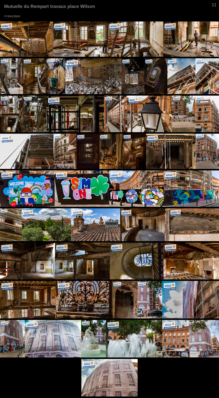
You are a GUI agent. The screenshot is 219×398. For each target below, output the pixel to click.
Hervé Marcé (13, 16)
